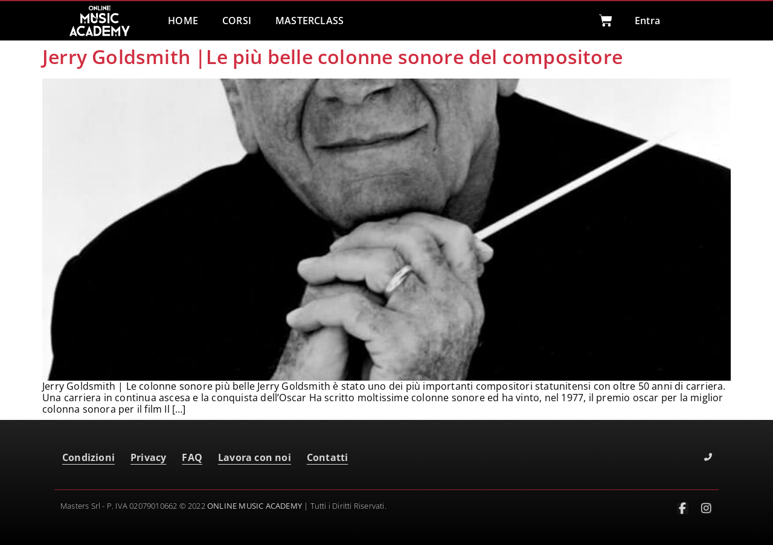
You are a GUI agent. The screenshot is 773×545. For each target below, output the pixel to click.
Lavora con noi (254, 457)
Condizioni (88, 457)
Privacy (148, 457)
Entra (647, 20)
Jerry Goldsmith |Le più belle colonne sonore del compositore (332, 56)
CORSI (236, 20)
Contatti (327, 457)
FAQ (192, 457)
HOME (183, 20)
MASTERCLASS (309, 20)
